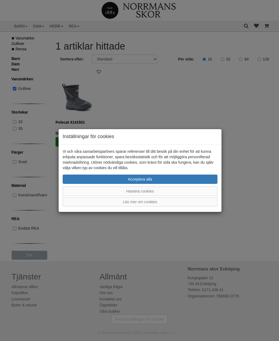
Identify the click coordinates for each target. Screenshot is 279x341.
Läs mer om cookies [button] (140, 202)
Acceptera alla (140, 179)
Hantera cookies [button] (140, 191)
